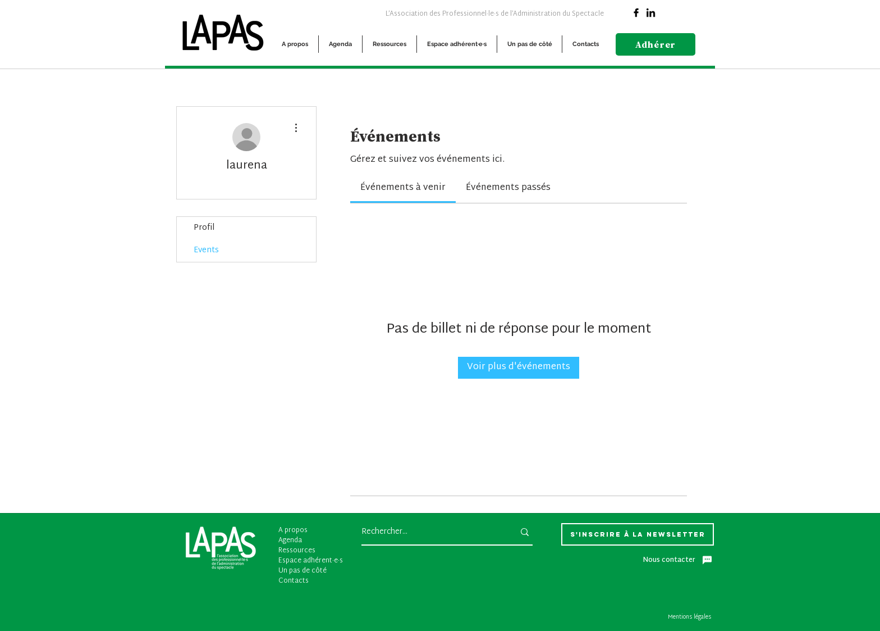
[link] (403, 188)
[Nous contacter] (677, 560)
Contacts (293, 581)
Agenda (290, 540)
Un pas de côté (302, 571)
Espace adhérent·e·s (310, 561)
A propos (293, 530)
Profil (204, 228)
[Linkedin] (650, 12)
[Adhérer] (655, 44)
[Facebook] (636, 12)
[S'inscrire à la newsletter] (637, 534)
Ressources (296, 551)
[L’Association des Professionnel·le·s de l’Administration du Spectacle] (494, 13)
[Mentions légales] (690, 617)
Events (206, 250)
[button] (295, 44)
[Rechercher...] (429, 532)
